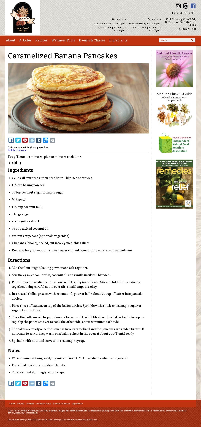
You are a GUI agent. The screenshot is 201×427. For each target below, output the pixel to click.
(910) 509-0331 (187, 29)
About (10, 40)
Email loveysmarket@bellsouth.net (185, 6)
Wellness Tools (63, 40)
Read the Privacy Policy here (86, 420)
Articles (25, 40)
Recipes (41, 40)
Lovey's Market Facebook (193, 6)
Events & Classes (92, 40)
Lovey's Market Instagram (178, 6)
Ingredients (118, 40)
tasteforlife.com (17, 150)
